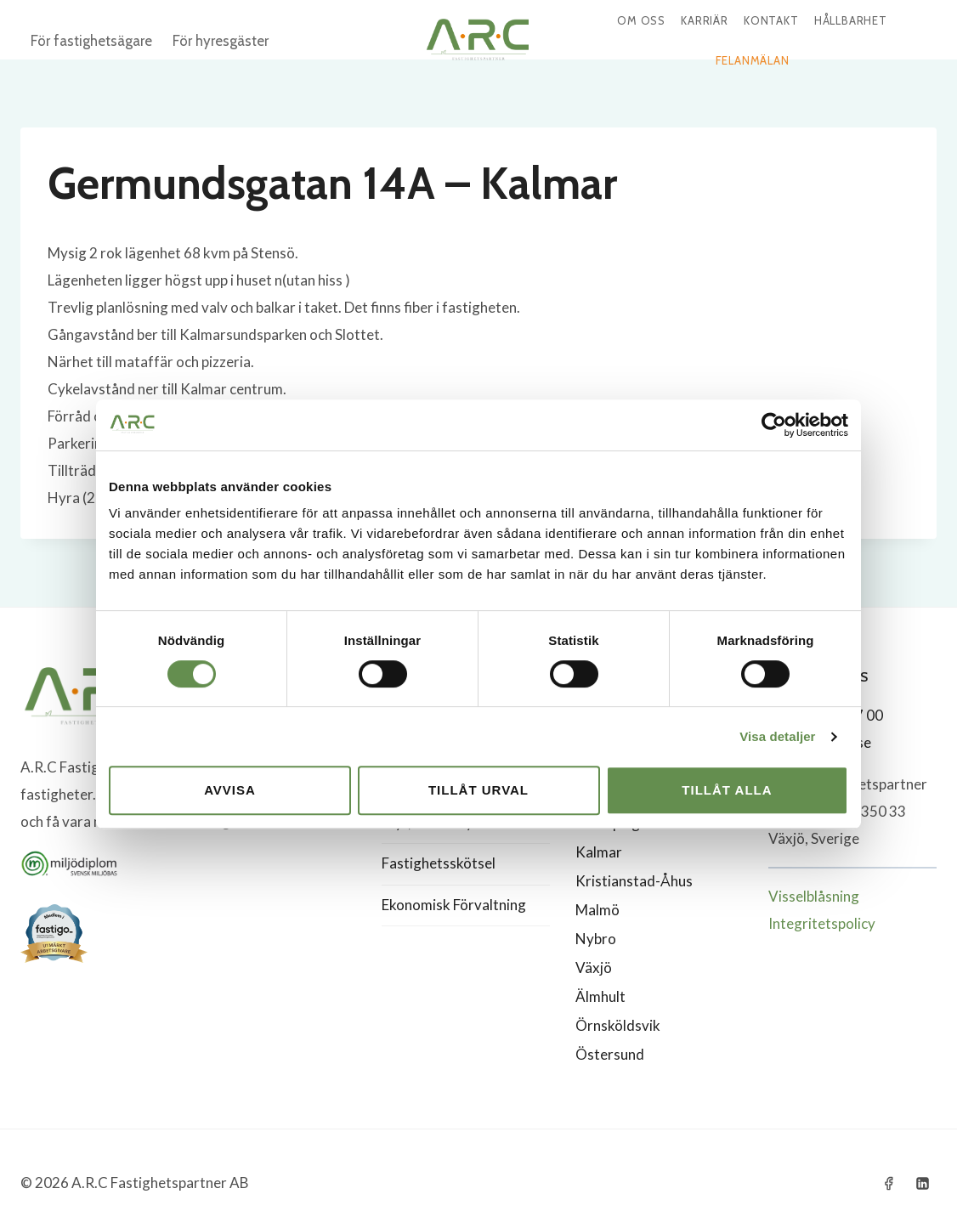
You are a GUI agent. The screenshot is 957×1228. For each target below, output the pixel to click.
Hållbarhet (850, 20)
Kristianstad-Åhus (634, 881)
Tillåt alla (727, 790)
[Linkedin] (922, 1183)
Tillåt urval (478, 790)
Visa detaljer (777, 736)
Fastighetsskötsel (438, 863)
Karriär (704, 20)
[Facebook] (889, 1183)
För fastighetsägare (91, 40)
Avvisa (230, 790)
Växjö (593, 967)
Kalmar (598, 852)
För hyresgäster (221, 40)
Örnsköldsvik (617, 1025)
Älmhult (600, 996)
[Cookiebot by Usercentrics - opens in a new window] (773, 425)
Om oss (641, 20)
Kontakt (771, 20)
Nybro (595, 939)
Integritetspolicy (821, 923)
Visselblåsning (813, 896)
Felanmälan (753, 60)
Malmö (597, 910)
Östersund (609, 1054)
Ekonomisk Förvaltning (454, 905)
